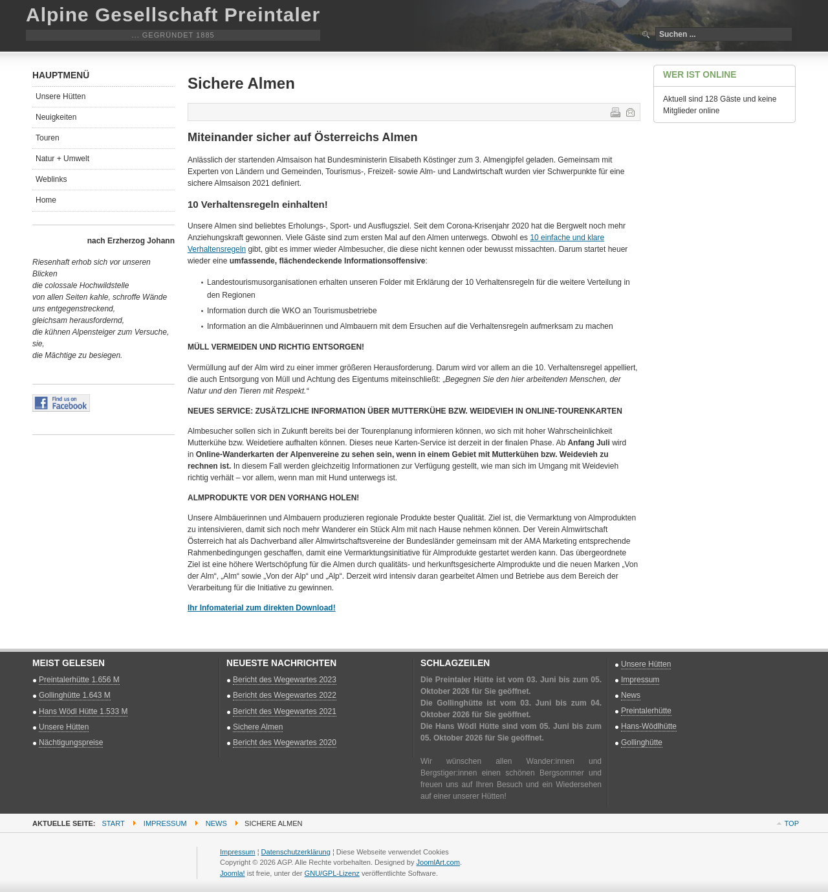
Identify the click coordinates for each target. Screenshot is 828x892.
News (630, 695)
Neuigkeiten (56, 117)
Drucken (614, 111)
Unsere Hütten (60, 96)
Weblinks (51, 179)
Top (792, 823)
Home (46, 200)
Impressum (640, 679)
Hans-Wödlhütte (649, 726)
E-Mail (629, 111)
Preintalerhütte (646, 710)
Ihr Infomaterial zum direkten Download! (262, 607)
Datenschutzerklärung (296, 852)
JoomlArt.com (438, 862)
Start (113, 823)
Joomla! (232, 873)
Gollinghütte (641, 742)
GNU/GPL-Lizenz (332, 873)
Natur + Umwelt (62, 158)
